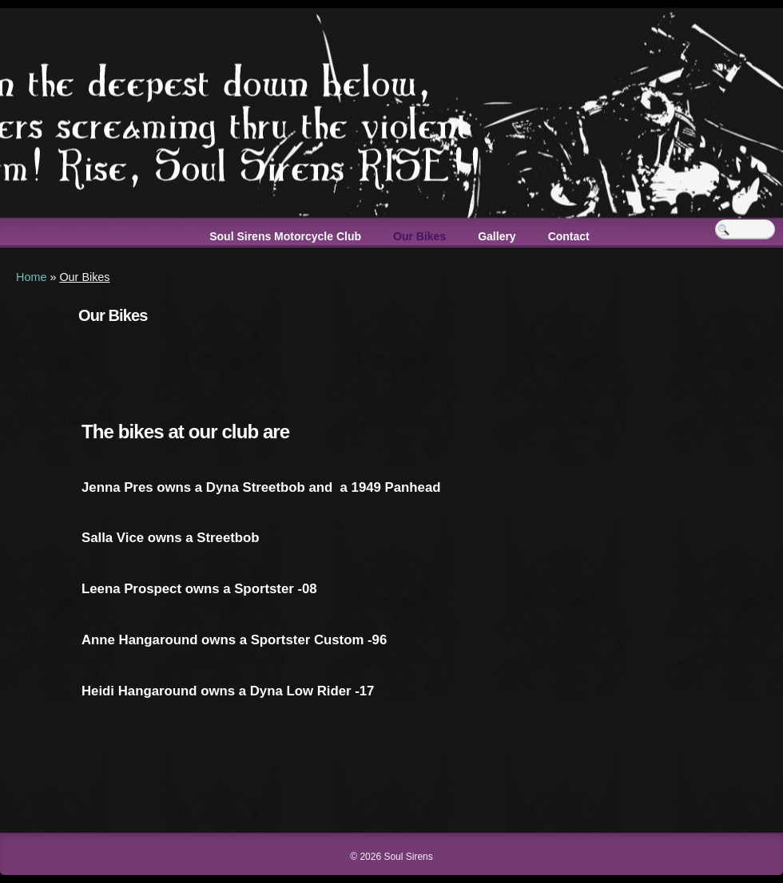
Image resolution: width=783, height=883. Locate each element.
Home (31, 277)
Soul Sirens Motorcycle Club (285, 236)
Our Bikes (419, 236)
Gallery (496, 236)
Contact (569, 236)
